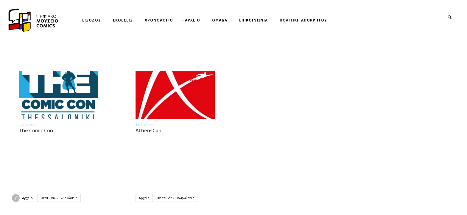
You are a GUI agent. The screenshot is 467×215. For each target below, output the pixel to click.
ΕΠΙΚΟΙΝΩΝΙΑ (253, 20)
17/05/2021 (27, 124)
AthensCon (148, 130)
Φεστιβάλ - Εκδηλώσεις (59, 198)
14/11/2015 (144, 124)
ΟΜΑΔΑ (219, 20)
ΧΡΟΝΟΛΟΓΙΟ (159, 20)
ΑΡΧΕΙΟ (192, 20)
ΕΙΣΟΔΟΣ (91, 20)
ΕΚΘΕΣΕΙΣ (123, 20)
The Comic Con (36, 130)
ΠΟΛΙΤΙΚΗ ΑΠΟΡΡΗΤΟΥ (303, 20)
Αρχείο (27, 198)
